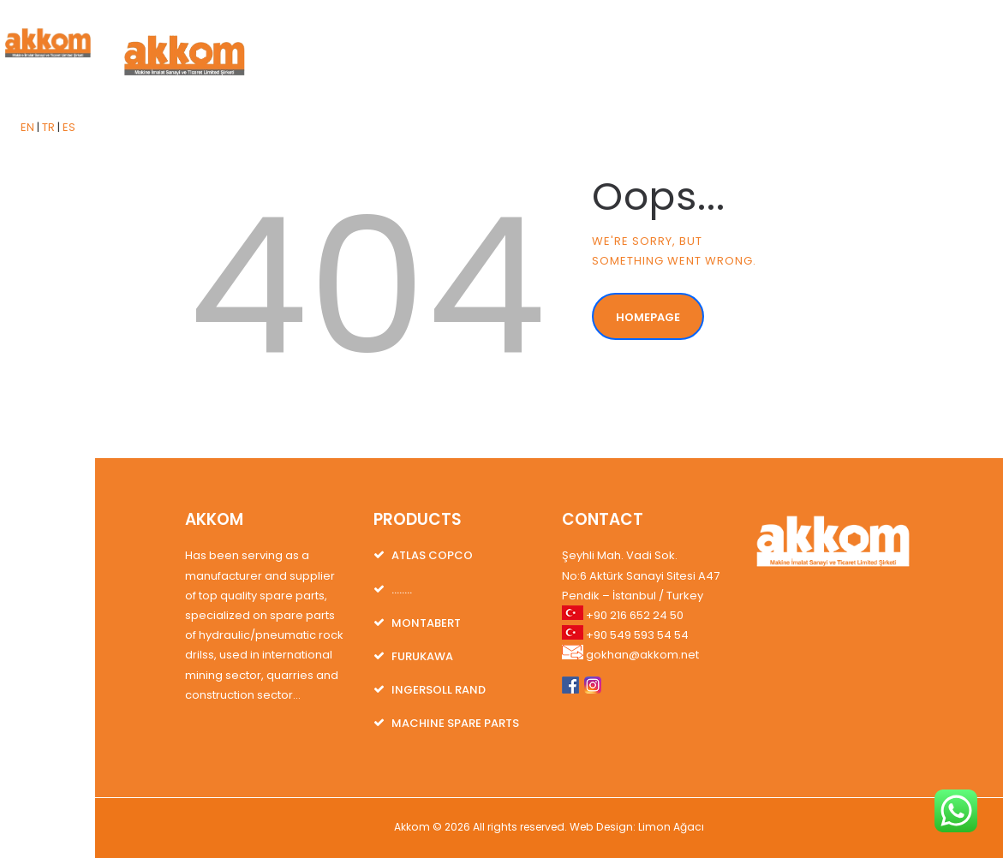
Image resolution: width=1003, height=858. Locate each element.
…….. (401, 589)
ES (69, 127)
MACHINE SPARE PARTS (455, 723)
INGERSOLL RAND (438, 690)
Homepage (648, 317)
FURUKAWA (422, 656)
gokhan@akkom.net (642, 654)
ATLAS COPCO (432, 555)
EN (27, 127)
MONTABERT (426, 623)
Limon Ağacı (671, 826)
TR (48, 127)
